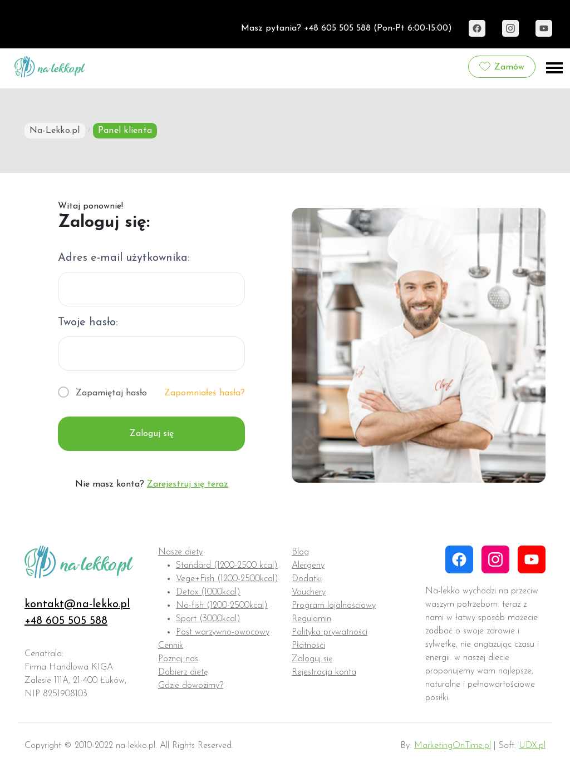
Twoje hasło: (88, 322)
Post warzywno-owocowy (222, 632)
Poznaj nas (178, 659)
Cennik (170, 645)
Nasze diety (180, 552)
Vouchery (309, 592)
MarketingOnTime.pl (452, 745)
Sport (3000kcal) (208, 619)
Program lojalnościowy (334, 605)
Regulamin (311, 619)
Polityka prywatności (329, 632)
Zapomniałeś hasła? (204, 393)
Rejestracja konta (324, 672)
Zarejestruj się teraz (187, 484)
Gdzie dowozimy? (190, 685)
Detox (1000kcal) (208, 592)
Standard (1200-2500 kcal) (227, 565)
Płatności (308, 645)
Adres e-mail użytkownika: (124, 258)
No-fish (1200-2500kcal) (222, 605)
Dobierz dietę (183, 672)
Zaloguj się (152, 433)
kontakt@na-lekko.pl (77, 604)
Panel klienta (125, 130)
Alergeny (308, 565)
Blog (300, 552)
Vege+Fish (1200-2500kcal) (227, 578)
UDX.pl (532, 745)
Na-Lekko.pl (55, 130)
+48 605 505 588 (65, 621)
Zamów (501, 67)
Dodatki (307, 578)
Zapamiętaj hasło (111, 393)
